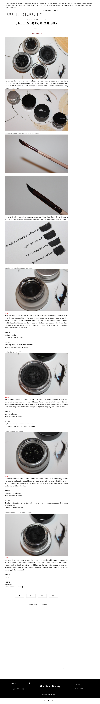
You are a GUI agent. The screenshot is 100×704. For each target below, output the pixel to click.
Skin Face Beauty (49, 686)
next (63, 668)
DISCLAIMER (80, 689)
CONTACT (80, 685)
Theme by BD (53, 694)
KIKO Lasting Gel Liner (14, 431)
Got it (56, 11)
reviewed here (33, 133)
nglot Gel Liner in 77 (13, 352)
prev (9, 668)
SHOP (24, 689)
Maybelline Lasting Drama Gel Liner (19, 268)
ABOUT (16, 689)
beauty (36, 28)
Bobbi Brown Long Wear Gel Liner (18, 513)
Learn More (47, 11)
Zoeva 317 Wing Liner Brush (16, 133)
